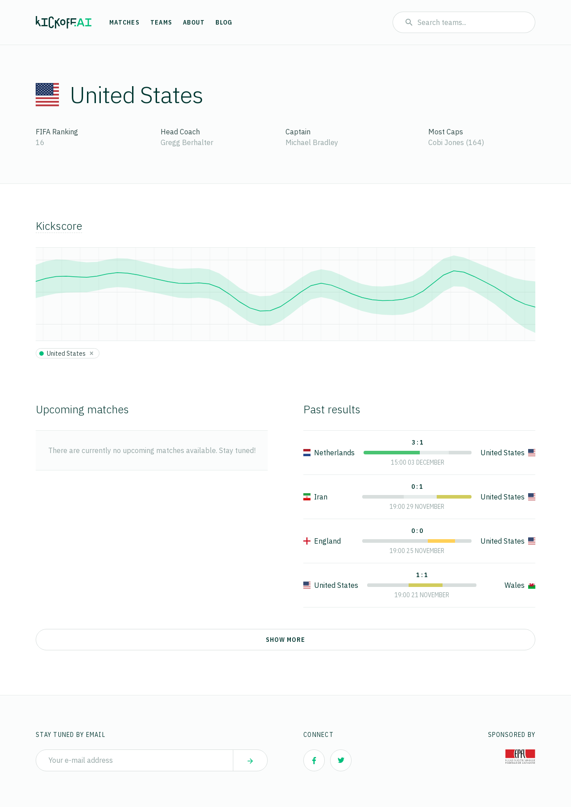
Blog (223, 22)
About (194, 22)
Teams (161, 22)
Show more (285, 640)
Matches (124, 22)
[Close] (91, 353)
